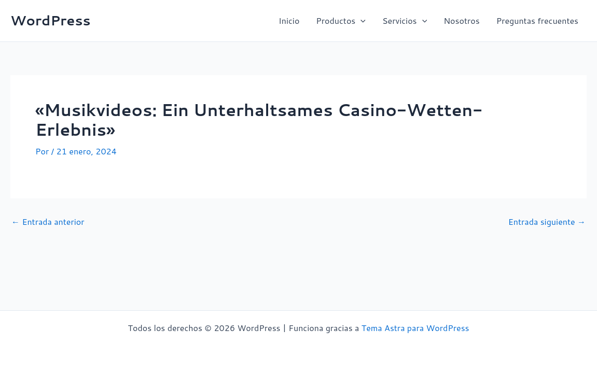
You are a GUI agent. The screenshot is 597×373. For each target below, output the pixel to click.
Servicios (404, 20)
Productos (341, 20)
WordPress (50, 20)
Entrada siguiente (547, 222)
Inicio (289, 20)
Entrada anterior (48, 222)
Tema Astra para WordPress (415, 328)
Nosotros (461, 20)
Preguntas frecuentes (537, 20)
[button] (360, 20)
